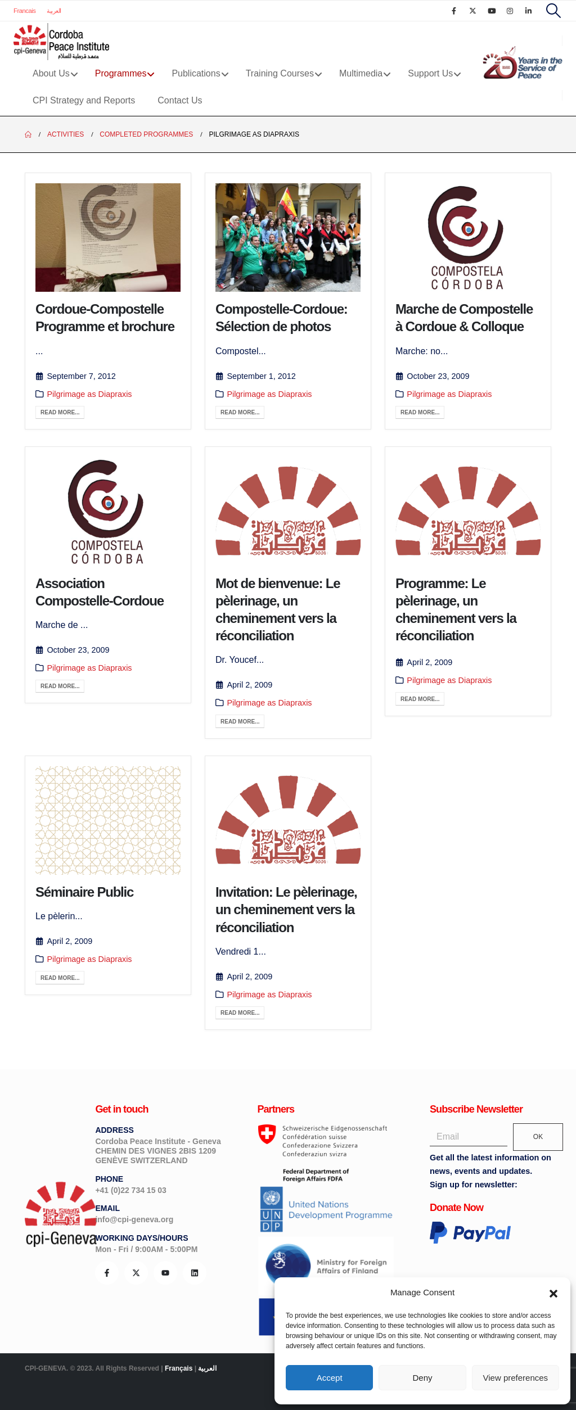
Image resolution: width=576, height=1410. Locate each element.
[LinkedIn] (529, 11)
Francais (24, 10)
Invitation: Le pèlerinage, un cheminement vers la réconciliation (286, 909)
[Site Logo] (61, 41)
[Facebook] (454, 11)
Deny (422, 1377)
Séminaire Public (84, 892)
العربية (54, 10)
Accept (330, 1377)
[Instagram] (510, 11)
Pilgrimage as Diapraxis (89, 394)
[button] (553, 1292)
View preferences (515, 1377)
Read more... (59, 412)
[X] (472, 11)
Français (178, 1368)
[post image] (108, 237)
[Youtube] (492, 11)
